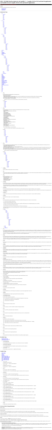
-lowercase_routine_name (5, 338)
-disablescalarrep (4, 53)
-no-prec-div (4, 73)
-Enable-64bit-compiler (4, 82)
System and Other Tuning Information (7, 406)
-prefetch (3, 84)
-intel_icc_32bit (3, 353)
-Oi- (3, 21)
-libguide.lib (3, 76)
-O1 (2, 13)
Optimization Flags (4, 8)
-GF (3, 24)
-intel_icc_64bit (3, 352)
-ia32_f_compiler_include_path (5, 359)
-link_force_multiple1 (4, 80)
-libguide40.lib (3, 77)
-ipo (2, 51)
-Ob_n (4, 19)
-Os (3, 17)
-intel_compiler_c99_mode (6, 380)
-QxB (2, 74)
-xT (3, 228)
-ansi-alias (3, 83)
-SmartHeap (3, 81)
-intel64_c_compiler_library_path (6, 357)
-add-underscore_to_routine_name (6, 339)
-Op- (3, 15)
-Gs (6, 59)
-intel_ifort (3, 355)
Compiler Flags (3, 351)
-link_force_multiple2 (5, 276)
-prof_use (4, 269)
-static (4, 72)
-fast (2, 54)
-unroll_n (4, 14)
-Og (3, 26)
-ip (3, 170)
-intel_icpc (3, 354)
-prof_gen (4, 265)
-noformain (3, 52)
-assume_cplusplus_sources (6, 347)
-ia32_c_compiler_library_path (5, 358)
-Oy (3, 22)
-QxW (2, 75)
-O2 (2, 20)
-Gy (3, 16)
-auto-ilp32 (4, 181)
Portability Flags (4, 9)
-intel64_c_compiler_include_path (6, 356)
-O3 (3, 55)
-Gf (3, 18)
